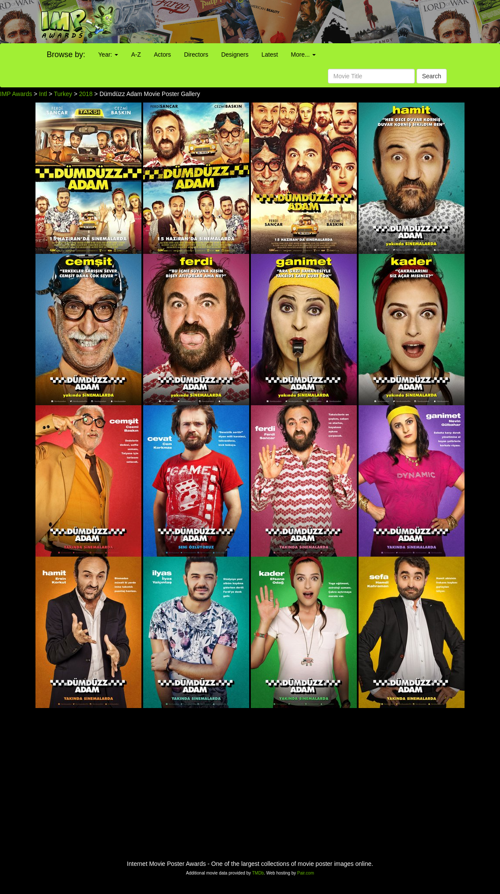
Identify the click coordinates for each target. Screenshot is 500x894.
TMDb (258, 873)
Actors (162, 54)
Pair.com (305, 873)
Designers (234, 54)
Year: (108, 54)
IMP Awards (16, 93)
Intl (43, 93)
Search (431, 76)
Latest (269, 54)
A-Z (136, 54)
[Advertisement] (312, 21)
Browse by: (66, 54)
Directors (196, 54)
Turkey (63, 93)
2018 (86, 93)
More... (303, 54)
